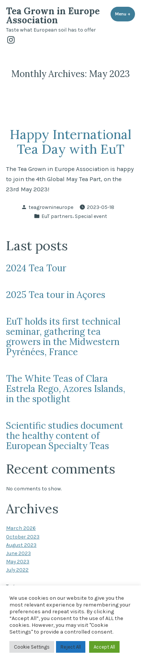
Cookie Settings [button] (32, 647)
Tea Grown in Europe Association (53, 15)
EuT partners (57, 216)
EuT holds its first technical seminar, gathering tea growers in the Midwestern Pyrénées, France (63, 337)
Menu (125, 14)
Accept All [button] (104, 647)
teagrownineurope (51, 207)
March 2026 (21, 528)
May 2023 (17, 561)
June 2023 (18, 553)
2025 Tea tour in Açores (55, 295)
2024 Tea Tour (36, 268)
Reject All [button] (71, 647)
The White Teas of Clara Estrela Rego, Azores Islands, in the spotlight (65, 389)
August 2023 (21, 545)
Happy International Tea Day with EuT (70, 141)
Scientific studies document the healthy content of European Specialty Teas (64, 436)
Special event (91, 216)
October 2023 (22, 537)
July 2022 (17, 570)
